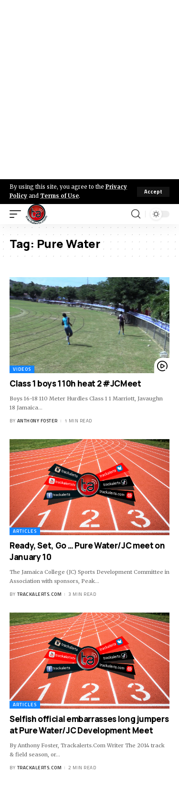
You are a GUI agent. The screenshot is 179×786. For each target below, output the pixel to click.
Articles (25, 531)
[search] (136, 214)
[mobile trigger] (18, 214)
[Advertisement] (89, 89)
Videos (22, 369)
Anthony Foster (37, 420)
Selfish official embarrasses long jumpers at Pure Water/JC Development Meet (89, 724)
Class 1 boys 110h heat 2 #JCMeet (75, 383)
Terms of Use (59, 196)
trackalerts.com (39, 594)
